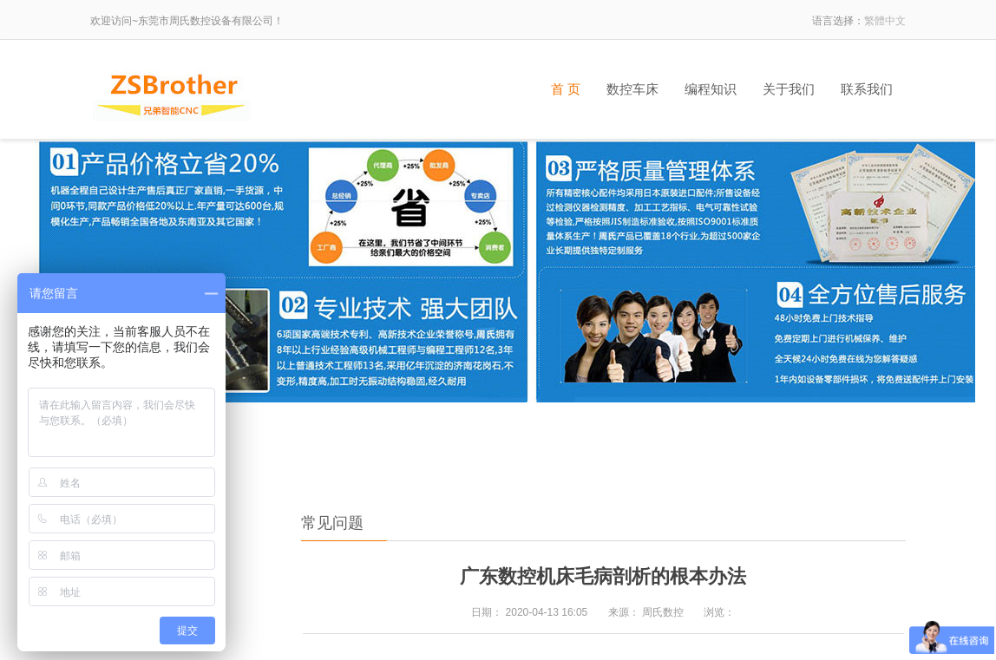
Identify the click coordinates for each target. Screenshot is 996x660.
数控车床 (632, 89)
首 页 (565, 89)
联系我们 (867, 89)
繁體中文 (885, 21)
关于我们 (789, 89)
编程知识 (711, 89)
